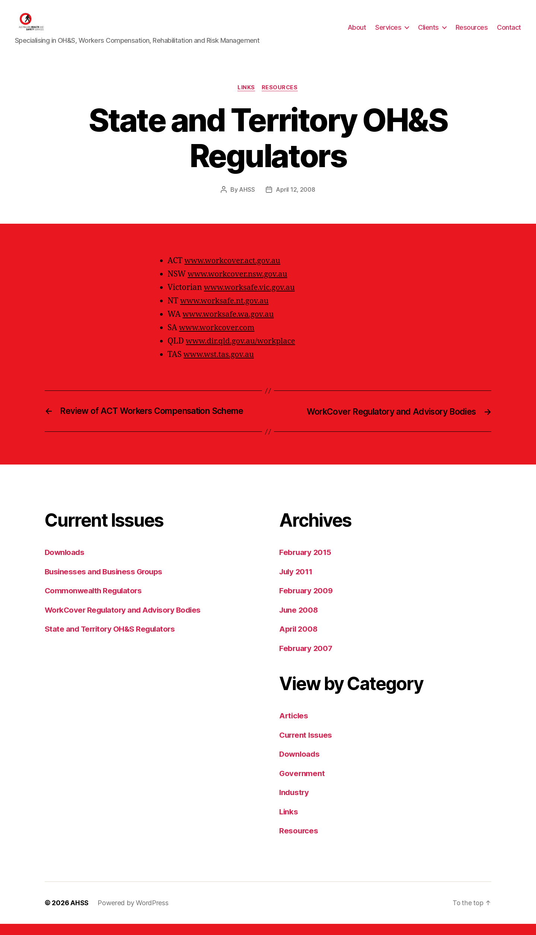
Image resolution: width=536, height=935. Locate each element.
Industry (294, 803)
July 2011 (297, 582)
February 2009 (307, 602)
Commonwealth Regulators (94, 602)
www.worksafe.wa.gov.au (229, 326)
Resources (472, 33)
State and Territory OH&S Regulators (112, 640)
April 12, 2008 (295, 201)
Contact (509, 33)
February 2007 (306, 659)
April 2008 (299, 640)
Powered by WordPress (133, 914)
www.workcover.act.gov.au (233, 272)
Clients (428, 33)
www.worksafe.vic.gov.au (251, 299)
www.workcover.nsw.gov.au (239, 286)
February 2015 (306, 563)
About (357, 33)
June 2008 (299, 621)
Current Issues (306, 746)
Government (302, 784)
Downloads (65, 563)
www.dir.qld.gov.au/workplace (242, 353)
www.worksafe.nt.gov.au (225, 312)
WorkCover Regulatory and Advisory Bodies (125, 621)
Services (388, 33)
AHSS (247, 201)
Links (246, 99)
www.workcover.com (218, 339)
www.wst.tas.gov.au (220, 366)
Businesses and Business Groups (105, 582)
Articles (294, 727)
